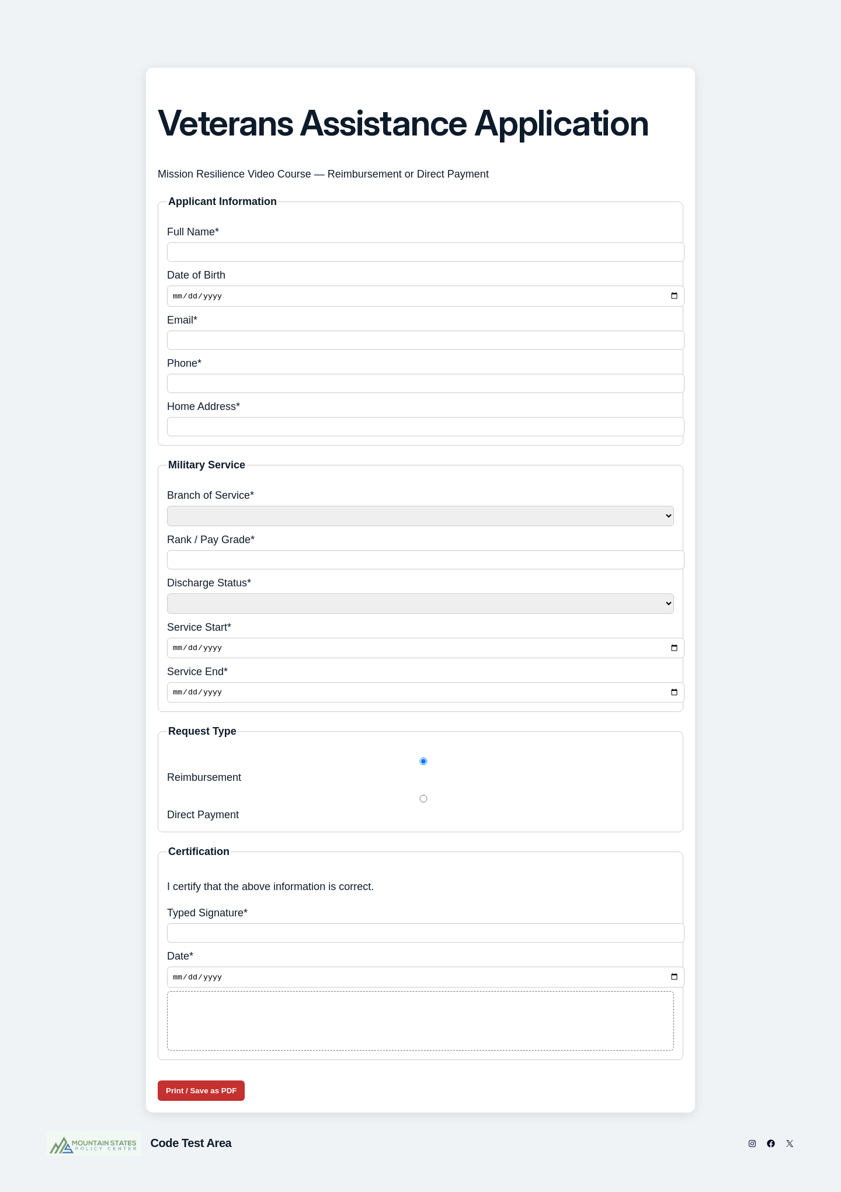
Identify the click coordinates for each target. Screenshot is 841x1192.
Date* (420, 974)
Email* (420, 333)
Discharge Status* (420, 596)
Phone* (420, 376)
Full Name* (420, 244)
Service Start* (420, 642)
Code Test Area (190, 1149)
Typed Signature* (420, 929)
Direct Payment (420, 812)
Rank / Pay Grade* (420, 553)
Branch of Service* (420, 509)
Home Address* (420, 419)
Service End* (420, 688)
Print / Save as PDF (201, 1096)
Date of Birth (420, 288)
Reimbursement (420, 775)
